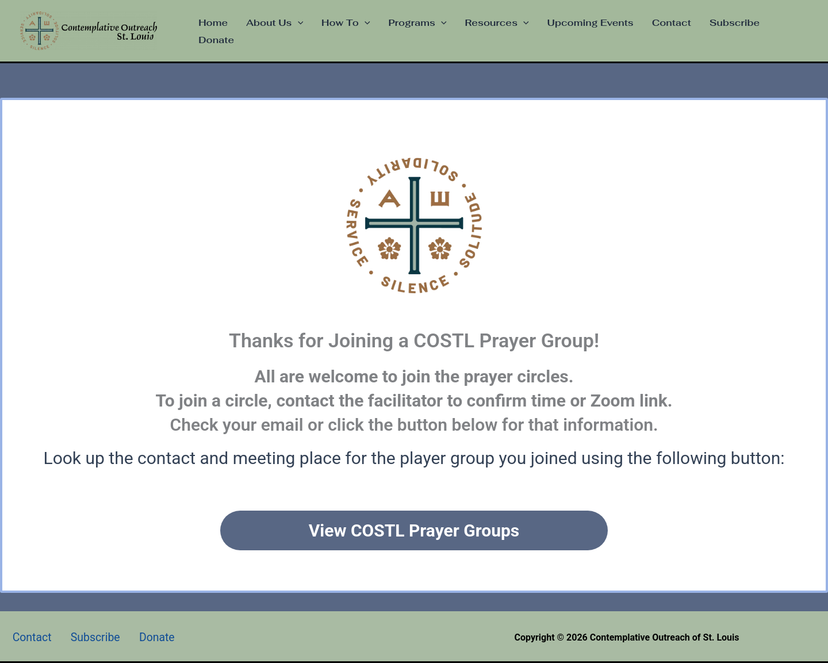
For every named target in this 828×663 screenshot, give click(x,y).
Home (213, 23)
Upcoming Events (590, 23)
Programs (418, 23)
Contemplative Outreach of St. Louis (173, 30)
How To (345, 23)
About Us (274, 23)
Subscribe (735, 23)
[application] (298, 23)
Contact (671, 23)
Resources (497, 23)
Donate (216, 40)
